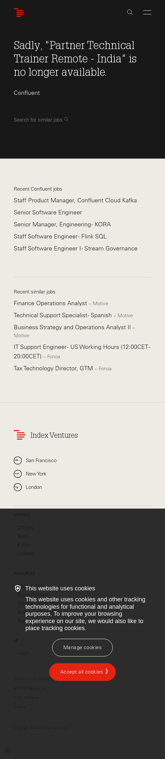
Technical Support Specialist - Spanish (63, 315)
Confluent (27, 93)
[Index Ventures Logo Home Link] (20, 12)
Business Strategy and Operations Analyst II (73, 327)
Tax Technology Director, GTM (54, 368)
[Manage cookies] (82, 647)
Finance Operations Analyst (51, 303)
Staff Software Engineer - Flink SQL (60, 236)
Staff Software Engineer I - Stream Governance (76, 248)
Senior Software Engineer (48, 212)
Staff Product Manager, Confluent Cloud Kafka (75, 200)
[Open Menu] (147, 12)
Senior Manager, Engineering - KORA (62, 224)
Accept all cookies (81, 672)
